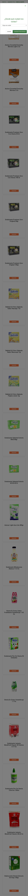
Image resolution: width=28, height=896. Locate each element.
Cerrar (9, 31)
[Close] (25, 6)
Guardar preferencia (20, 31)
